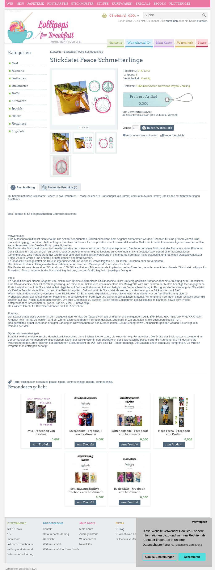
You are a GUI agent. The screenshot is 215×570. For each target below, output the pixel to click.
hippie (62, 381)
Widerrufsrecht (52, 544)
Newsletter (85, 544)
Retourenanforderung (56, 534)
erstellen (202, 20)
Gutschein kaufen (126, 539)
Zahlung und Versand (20, 549)
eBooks (159, 3)
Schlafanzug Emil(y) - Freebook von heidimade (85, 490)
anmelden (172, 20)
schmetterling (104, 381)
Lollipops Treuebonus (20, 544)
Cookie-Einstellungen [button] (159, 556)
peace (52, 381)
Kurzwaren (122, 3)
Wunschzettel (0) (139, 42)
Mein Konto (86, 529)
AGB (9, 534)
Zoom (85, 127)
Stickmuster (82, 3)
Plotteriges (179, 3)
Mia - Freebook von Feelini (41, 432)
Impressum (13, 539)
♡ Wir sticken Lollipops (129, 534)
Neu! (20, 3)
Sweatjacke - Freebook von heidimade (85, 432)
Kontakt (47, 529)
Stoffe (103, 3)
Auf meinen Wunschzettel (141, 135)
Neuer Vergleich (174, 135)
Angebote (14, 11)
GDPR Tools (14, 529)
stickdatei (42, 381)
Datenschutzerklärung (20, 554)
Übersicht (49, 539)
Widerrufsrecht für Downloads (61, 549)
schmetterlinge (76, 381)
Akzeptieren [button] (192, 556)
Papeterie (35, 3)
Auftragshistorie (88, 534)
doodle (90, 381)
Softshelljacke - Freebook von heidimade (129, 432)
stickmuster (28, 381)
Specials (143, 3)
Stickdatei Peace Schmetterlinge (83, 51)
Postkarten (57, 3)
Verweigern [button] (199, 521)
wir (9, 3)
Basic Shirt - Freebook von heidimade (129, 490)
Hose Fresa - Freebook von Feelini (174, 432)
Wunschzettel (87, 539)
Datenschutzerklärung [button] (189, 544)
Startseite (56, 51)
